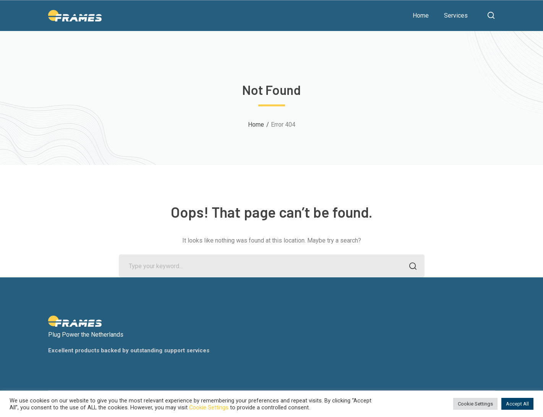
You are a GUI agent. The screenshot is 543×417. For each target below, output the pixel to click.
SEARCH (411, 267)
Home (256, 124)
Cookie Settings (209, 407)
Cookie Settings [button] (475, 404)
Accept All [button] (517, 404)
